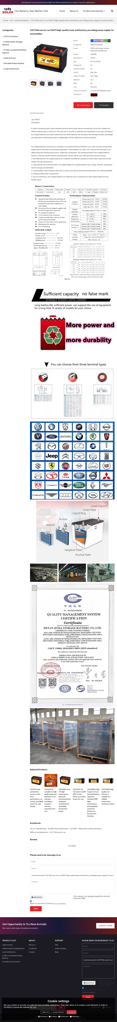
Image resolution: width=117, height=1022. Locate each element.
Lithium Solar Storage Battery (13, 948)
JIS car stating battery (38, 829)
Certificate (33, 948)
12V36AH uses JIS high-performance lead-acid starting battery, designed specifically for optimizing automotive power (65, 800)
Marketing (74, 1016)
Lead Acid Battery (9, 952)
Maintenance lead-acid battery (90, 829)
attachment (36, 897)
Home (62, 11)
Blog (56, 952)
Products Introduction (93, 11)
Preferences (63, 1016)
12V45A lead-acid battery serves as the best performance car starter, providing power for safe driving (36, 797)
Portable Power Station (11, 962)
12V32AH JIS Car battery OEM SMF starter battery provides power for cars (79, 794)
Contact (32, 952)
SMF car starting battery (39, 832)
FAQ (56, 945)
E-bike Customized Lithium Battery (12, 957)
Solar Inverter (7, 945)
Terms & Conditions (59, 903)
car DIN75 (73, 829)
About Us (74, 11)
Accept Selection (58, 1012)
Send (36, 909)
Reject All (45, 1012)
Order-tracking (60, 948)
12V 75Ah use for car (58, 832)
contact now (105, 926)
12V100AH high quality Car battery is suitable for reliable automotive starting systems (107, 796)
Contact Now (85, 105)
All (11, 20)
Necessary (42, 1016)
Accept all (71, 1012)
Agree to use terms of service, (48, 902)
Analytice (53, 1016)
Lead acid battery (21, 20)
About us (32, 945)
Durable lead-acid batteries (58, 829)
